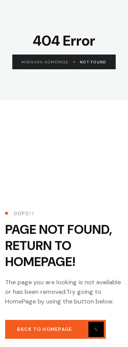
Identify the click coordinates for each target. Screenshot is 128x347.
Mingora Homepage (48, 62)
